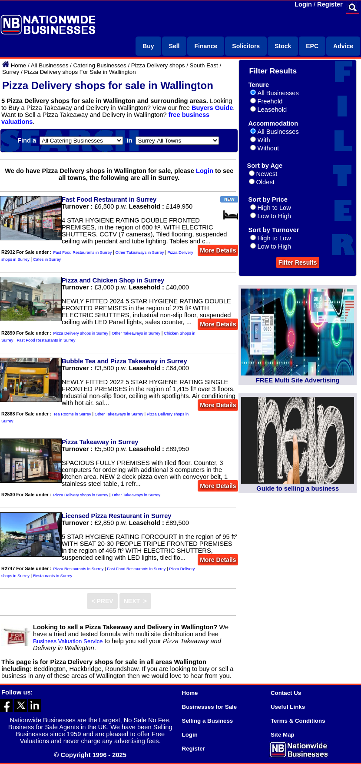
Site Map (283, 734)
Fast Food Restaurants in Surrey (82, 252)
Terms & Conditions (298, 720)
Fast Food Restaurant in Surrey (109, 199)
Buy (148, 46)
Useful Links (288, 707)
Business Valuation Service (68, 641)
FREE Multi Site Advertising (297, 380)
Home (18, 65)
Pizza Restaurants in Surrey (78, 569)
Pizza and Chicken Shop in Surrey (113, 280)
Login (303, 4)
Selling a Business (207, 720)
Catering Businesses (99, 65)
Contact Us (286, 693)
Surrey (10, 72)
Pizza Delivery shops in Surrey (81, 333)
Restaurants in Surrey (52, 576)
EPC (312, 46)
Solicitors (246, 46)
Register (330, 4)
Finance (205, 46)
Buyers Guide (212, 107)
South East (204, 65)
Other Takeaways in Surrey (140, 252)
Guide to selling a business (297, 488)
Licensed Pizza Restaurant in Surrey (117, 515)
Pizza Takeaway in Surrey (100, 441)
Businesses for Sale (209, 707)
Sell (174, 46)
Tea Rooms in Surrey (72, 414)
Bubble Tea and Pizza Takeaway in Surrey (124, 361)
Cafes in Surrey (47, 259)
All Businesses (50, 65)
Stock (283, 46)
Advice (343, 46)
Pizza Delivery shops (158, 65)
